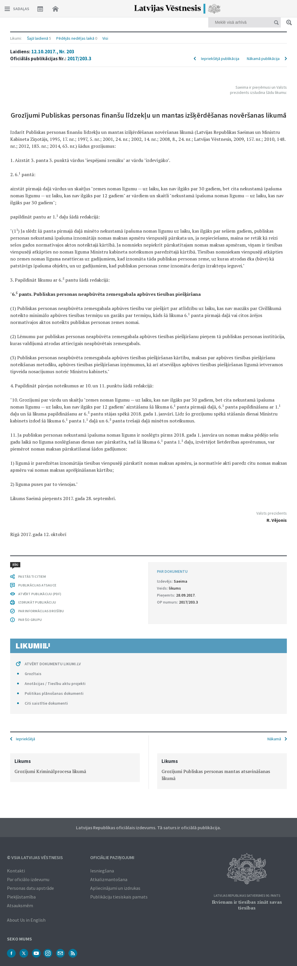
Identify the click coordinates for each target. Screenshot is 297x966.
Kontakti (16, 871)
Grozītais (33, 673)
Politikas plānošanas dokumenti (54, 693)
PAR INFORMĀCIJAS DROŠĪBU (41, 611)
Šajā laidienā (37, 38)
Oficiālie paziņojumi (112, 857)
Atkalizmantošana (108, 879)
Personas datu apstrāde (30, 888)
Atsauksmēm (20, 905)
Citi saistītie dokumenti (46, 703)
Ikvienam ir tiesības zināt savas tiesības (247, 905)
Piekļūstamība (21, 897)
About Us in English (26, 920)
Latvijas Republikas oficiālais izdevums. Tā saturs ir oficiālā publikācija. (148, 827)
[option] (75, 767)
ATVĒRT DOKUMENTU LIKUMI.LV (53, 663)
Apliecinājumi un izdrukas (115, 888)
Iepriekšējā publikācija (220, 58)
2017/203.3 (79, 58)
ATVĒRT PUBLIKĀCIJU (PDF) (39, 594)
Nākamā (274, 738)
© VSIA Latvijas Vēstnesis (35, 857)
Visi (105, 38)
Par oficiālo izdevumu (28, 879)
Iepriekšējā (25, 738)
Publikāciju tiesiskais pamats (119, 897)
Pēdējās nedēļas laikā (75, 38)
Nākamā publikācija (263, 58)
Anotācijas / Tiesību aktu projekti (55, 683)
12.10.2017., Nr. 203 (52, 51)
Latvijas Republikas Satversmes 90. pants (247, 896)
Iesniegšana (102, 871)
